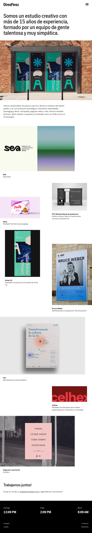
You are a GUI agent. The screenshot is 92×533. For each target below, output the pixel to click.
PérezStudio (85, 527)
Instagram (6, 523)
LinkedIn (6, 527)
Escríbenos (85, 523)
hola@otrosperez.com (29, 492)
